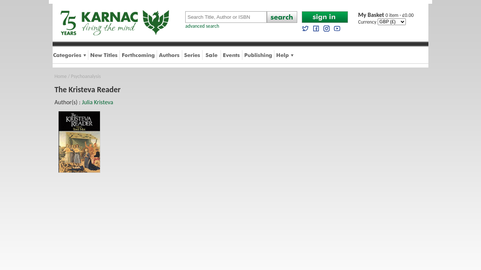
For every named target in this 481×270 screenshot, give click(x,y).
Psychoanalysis (86, 76)
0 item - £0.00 (386, 15)
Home (60, 76)
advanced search (202, 26)
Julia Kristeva (97, 102)
